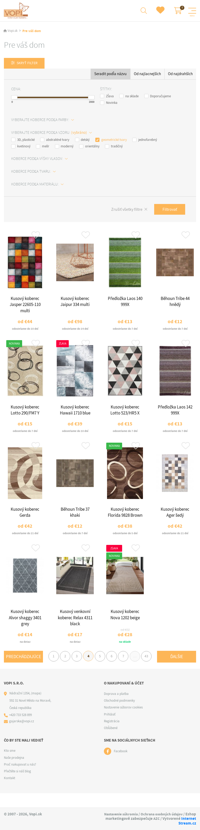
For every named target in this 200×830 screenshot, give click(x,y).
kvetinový (20, 147)
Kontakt (9, 792)
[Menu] (192, 11)
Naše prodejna (14, 772)
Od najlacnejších (147, 74)
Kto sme (9, 765)
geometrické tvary (111, 141)
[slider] (14, 98)
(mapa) (36, 707)
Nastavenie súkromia (142, 814)
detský (82, 141)
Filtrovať (169, 210)
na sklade (129, 97)
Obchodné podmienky (119, 715)
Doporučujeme (157, 97)
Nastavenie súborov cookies (123, 722)
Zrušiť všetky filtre (124, 210)
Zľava (107, 97)
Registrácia (112, 735)
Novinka (108, 103)
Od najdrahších (180, 74)
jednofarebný (144, 141)
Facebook (120, 765)
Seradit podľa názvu (110, 74)
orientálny (89, 147)
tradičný (114, 147)
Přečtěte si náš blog (17, 786)
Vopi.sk (12, 32)
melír (42, 147)
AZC (137, 823)
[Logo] (17, 11)
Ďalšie (176, 677)
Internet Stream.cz (179, 823)
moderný (64, 147)
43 (172, 665)
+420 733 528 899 (20, 730)
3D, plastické (23, 141)
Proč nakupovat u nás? (20, 779)
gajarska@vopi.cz (21, 736)
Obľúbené (110, 742)
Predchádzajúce (23, 666)
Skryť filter (28, 64)
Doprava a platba (116, 708)
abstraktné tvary (54, 141)
